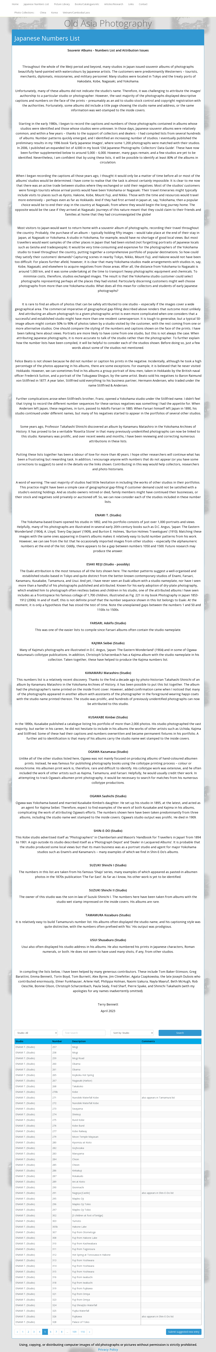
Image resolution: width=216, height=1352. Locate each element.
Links (131, 4)
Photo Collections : (24, 12)
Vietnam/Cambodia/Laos (76, 12)
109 (74, 1331)
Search (180, 1032)
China (43, 12)
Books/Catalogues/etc (87, 4)
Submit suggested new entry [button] (183, 1331)
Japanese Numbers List (36, 4)
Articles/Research (113, 4)
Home (15, 4)
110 (83, 1331)
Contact (143, 4)
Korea (54, 12)
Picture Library (62, 4)
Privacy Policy (108, 1349)
